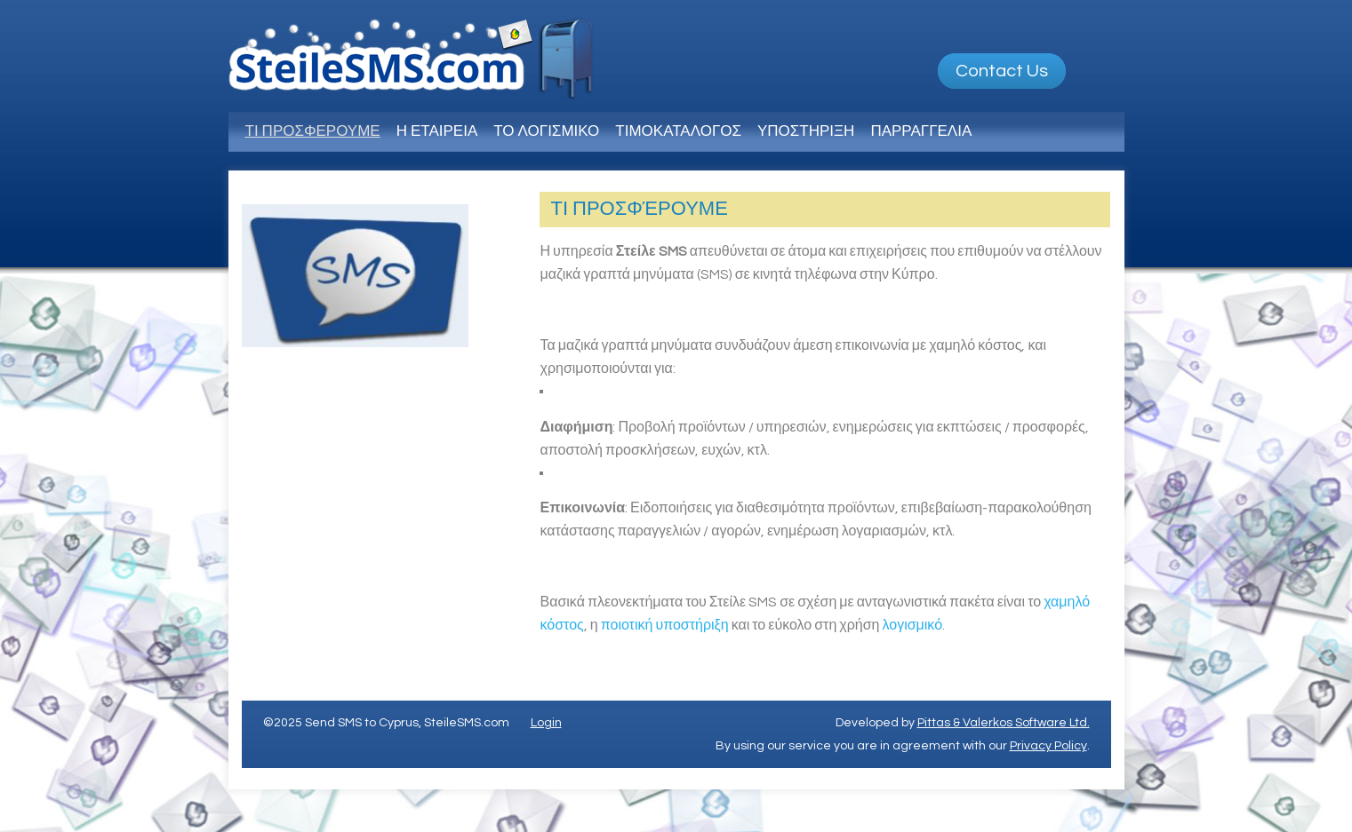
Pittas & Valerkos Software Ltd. (1003, 723)
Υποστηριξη (805, 131)
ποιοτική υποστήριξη (665, 625)
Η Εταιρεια (437, 131)
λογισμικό (912, 625)
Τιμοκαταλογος (678, 131)
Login (546, 723)
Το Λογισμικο (546, 131)
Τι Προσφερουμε (312, 131)
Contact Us (1002, 71)
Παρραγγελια (921, 131)
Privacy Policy (1048, 746)
